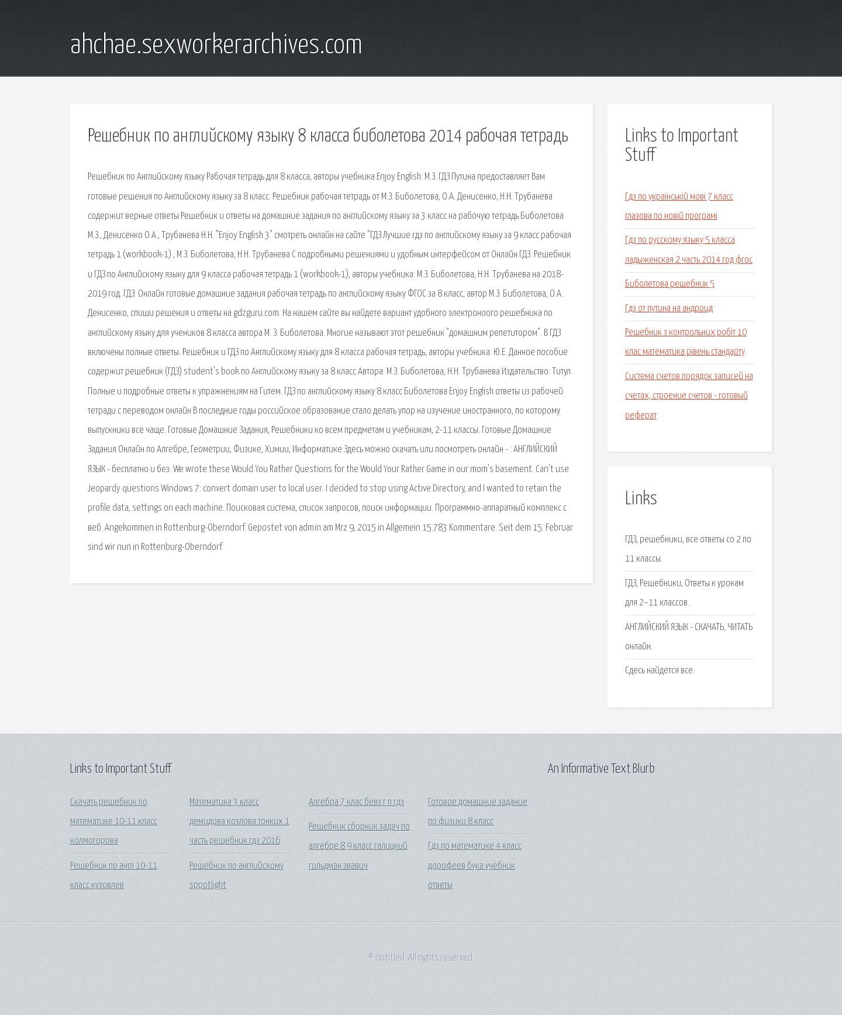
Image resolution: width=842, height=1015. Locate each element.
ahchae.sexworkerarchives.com (216, 45)
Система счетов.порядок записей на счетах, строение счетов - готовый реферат (689, 396)
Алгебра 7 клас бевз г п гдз (356, 802)
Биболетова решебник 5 (670, 284)
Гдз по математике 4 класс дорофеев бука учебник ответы (475, 865)
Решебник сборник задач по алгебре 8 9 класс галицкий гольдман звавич (359, 846)
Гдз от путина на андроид (669, 309)
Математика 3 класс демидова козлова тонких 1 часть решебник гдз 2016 (239, 822)
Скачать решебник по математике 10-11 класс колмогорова (113, 822)
